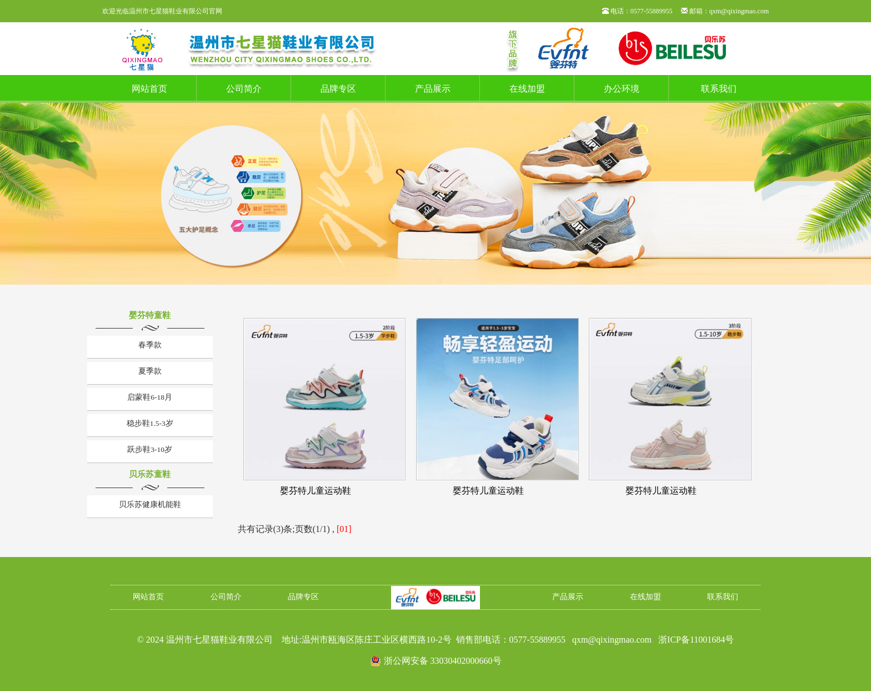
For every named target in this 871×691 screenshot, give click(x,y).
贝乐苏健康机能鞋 (150, 504)
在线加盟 (527, 88)
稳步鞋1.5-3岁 (150, 423)
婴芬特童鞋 (150, 315)
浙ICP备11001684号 (696, 639)
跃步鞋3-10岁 (149, 449)
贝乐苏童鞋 (150, 474)
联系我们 (719, 88)
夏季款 (150, 371)
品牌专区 (338, 88)
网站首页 (149, 88)
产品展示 (432, 88)
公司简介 (244, 88)
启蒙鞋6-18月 (149, 397)
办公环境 (621, 88)
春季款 (150, 345)
